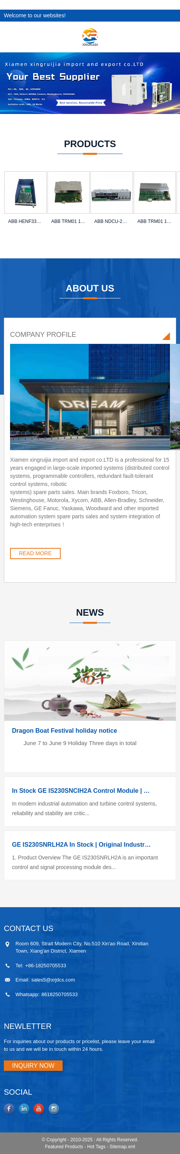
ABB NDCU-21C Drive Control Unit (111, 221)
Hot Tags (96, 1146)
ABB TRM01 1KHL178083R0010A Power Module (155, 221)
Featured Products (64, 1146)
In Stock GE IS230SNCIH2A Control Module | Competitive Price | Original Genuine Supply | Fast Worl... (82, 790)
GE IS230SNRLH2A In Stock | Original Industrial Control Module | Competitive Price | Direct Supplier (82, 844)
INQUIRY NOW (33, 1065)
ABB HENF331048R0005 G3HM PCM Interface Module (25, 221)
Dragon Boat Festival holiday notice (64, 730)
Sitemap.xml (122, 1146)
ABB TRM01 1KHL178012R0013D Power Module (68, 221)
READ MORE (35, 553)
